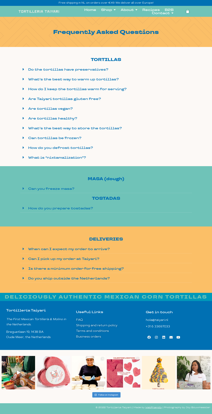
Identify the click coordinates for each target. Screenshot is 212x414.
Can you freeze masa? (51, 188)
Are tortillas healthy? (52, 118)
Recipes (151, 9)
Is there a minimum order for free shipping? (76, 268)
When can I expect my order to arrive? (69, 249)
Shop (108, 9)
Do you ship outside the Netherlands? (69, 278)
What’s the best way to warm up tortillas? (73, 79)
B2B (169, 9)
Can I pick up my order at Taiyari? (63, 258)
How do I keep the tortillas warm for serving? (77, 89)
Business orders (88, 336)
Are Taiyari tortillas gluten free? (64, 99)
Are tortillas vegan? (50, 108)
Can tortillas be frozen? (54, 138)
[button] (106, 69)
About (129, 9)
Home (90, 9)
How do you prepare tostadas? (60, 208)
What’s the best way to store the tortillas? (75, 128)
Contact (163, 13)
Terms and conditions (92, 331)
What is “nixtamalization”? (57, 157)
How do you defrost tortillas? (60, 147)
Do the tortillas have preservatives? (68, 69)
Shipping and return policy (96, 325)
